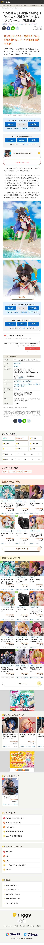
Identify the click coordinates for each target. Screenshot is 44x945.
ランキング (20, 439)
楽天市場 (24, 128)
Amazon (9, 128)
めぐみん (16, 390)
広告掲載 (16, 926)
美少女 (2, 501)
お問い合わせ (30, 926)
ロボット (8, 666)
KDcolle (16, 367)
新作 (5, 439)
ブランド (19, 449)
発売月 (5, 460)
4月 (19, 455)
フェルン (8, 870)
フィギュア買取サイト (12, 890)
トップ (3, 5)
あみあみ (10, 124)
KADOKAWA (17, 364)
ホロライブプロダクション (13, 823)
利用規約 (38, 926)
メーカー (6, 449)
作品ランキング (9, 813)
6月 (32, 455)
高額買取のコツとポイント (13, 895)
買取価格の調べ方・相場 (13, 899)
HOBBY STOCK (27, 472)
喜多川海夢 (9, 852)
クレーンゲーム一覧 (12, 904)
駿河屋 (33, 140)
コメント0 (39, 26)
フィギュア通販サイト (12, 886)
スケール (8, 501)
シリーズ (6, 444)
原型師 (32, 449)
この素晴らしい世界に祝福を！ (21, 5)
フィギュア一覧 (22, 684)
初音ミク (8, 857)
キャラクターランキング (12, 847)
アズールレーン (10, 828)
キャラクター (34, 444)
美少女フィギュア (7, 24)
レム (7, 861)
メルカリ (10, 140)
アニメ (37, 531)
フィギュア (9, 5)
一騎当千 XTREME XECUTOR (14, 832)
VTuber (8, 638)
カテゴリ (33, 439)
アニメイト (12, 472)
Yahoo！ (16, 128)
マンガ (17, 501)
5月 (25, 455)
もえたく (25, 144)
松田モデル (21, 378)
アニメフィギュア (18, 24)
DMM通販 (33, 124)
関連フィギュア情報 (11, 482)
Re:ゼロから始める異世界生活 (14, 819)
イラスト (8, 531)
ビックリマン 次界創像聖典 (14, 837)
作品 (18, 444)
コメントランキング (10, 777)
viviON (31, 128)
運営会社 (22, 926)
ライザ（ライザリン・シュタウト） (16, 866)
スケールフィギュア (30, 24)
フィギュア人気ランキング (13, 715)
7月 (39, 455)
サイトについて (8, 926)
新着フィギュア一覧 (11, 558)
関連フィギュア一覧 (22, 549)
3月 (12, 455)
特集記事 (6, 880)
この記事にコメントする (22, 163)
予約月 (5, 455)
